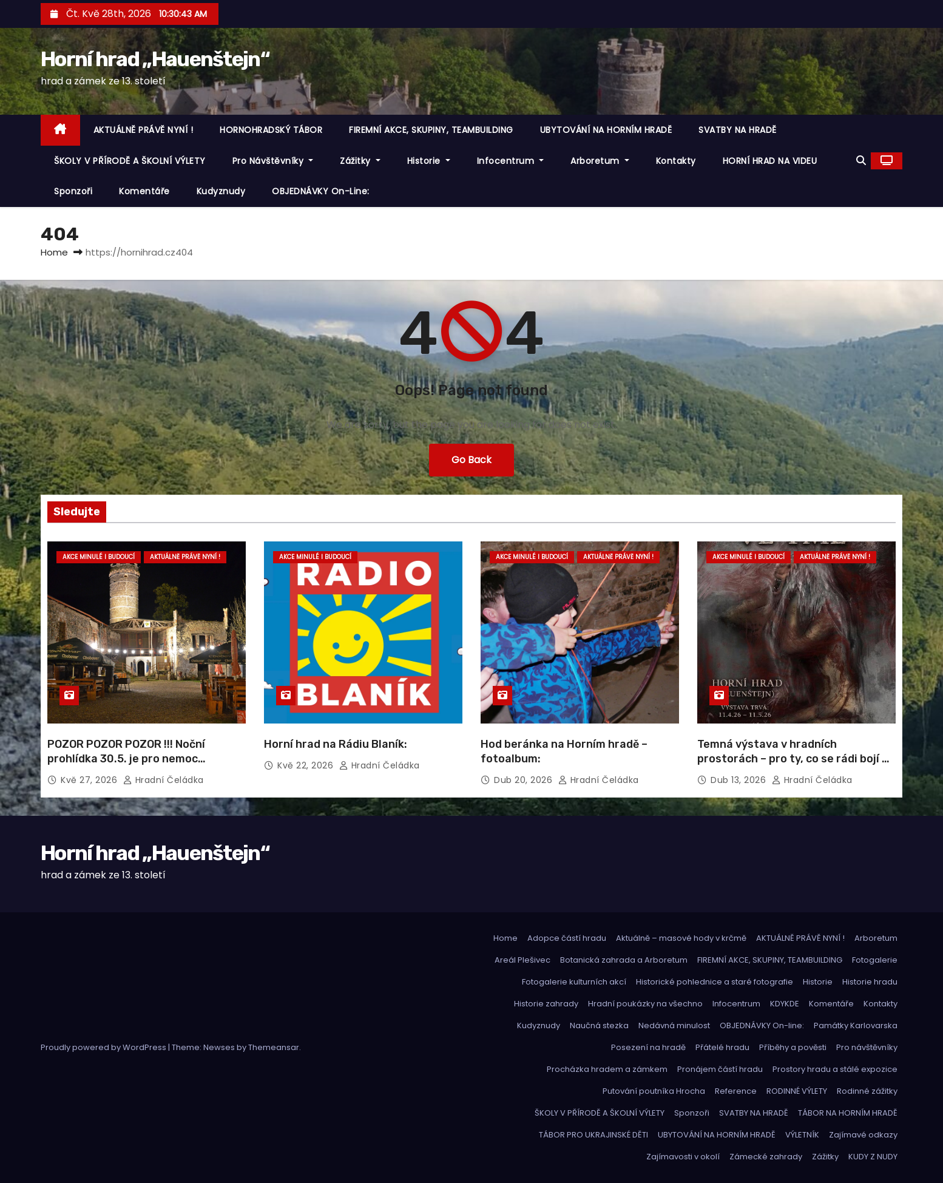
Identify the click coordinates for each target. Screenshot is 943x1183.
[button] (861, 161)
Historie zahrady (546, 1003)
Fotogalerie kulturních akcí (574, 982)
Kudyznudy (221, 191)
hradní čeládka (163, 780)
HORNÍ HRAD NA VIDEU (770, 161)
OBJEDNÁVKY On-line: (321, 191)
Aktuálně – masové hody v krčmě (681, 938)
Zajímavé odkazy (863, 1135)
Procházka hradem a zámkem (607, 1069)
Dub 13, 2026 (740, 780)
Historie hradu (869, 982)
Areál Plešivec (522, 960)
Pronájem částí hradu (720, 1069)
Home (54, 252)
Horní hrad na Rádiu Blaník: (335, 744)
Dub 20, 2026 (524, 780)
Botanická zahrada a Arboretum (624, 960)
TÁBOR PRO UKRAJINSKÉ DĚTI (593, 1135)
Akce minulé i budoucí (99, 556)
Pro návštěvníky (273, 161)
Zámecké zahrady (765, 1156)
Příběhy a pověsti (792, 1047)
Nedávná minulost (674, 1025)
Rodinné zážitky (867, 1091)
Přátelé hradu (722, 1047)
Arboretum (599, 161)
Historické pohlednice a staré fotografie (714, 982)
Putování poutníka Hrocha (654, 1091)
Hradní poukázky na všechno (645, 1003)
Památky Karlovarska (855, 1025)
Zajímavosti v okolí (683, 1156)
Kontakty (676, 161)
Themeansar (273, 1047)
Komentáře (144, 191)
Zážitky (360, 161)
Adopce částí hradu (566, 938)
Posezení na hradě (648, 1047)
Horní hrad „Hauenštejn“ (155, 59)
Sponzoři (73, 191)
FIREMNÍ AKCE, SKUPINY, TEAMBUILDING (431, 130)
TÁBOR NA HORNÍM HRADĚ (847, 1113)
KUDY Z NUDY (872, 1156)
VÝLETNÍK (802, 1135)
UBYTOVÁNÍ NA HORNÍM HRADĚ (606, 130)
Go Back (471, 460)
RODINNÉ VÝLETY (796, 1091)
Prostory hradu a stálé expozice (834, 1069)
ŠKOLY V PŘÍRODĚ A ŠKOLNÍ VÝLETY (130, 161)
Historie (428, 161)
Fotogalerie (874, 960)
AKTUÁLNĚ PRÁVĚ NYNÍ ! (143, 130)
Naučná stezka (599, 1025)
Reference (736, 1091)
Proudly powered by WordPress (104, 1047)
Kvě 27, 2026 (90, 780)
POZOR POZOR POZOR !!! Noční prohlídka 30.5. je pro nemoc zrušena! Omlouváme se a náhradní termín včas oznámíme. (140, 766)
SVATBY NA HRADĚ (737, 130)
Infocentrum (510, 161)
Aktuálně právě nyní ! (185, 556)
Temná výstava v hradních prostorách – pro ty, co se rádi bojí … (793, 751)
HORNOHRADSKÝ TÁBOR (271, 130)
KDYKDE (784, 1003)
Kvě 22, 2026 (306, 765)
